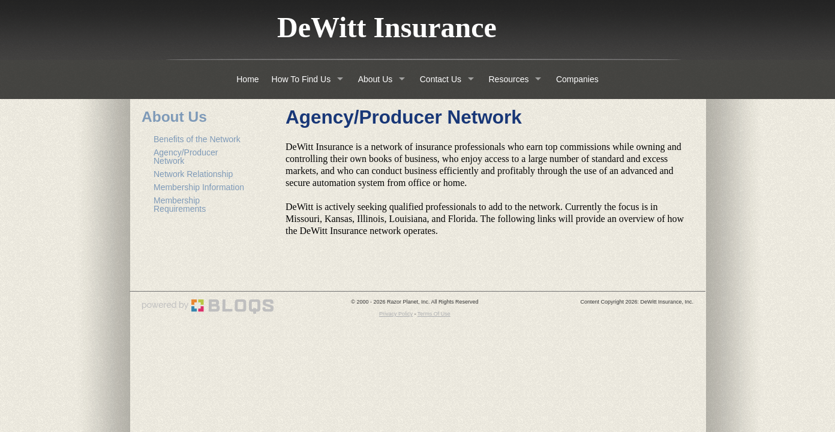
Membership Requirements (180, 205)
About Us (375, 79)
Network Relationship (193, 174)
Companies (577, 79)
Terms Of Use (434, 314)
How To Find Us (301, 79)
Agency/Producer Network (186, 157)
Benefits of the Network (197, 139)
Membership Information (199, 187)
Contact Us (440, 79)
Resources (509, 79)
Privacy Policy (396, 314)
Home (247, 79)
